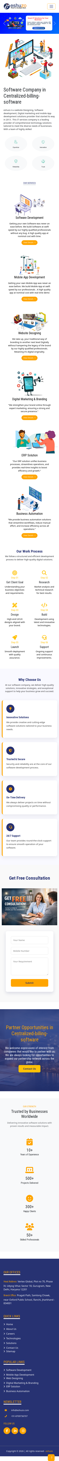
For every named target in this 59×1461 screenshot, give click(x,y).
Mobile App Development (19, 1374)
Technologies (12, 1338)
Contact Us (29, 1068)
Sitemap (9, 1351)
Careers (9, 1333)
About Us (10, 1329)
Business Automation (17, 1391)
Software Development (17, 1370)
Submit (29, 982)
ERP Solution (12, 1386)
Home (8, 1324)
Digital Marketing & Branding (21, 1383)
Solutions (10, 1343)
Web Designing (13, 1378)
